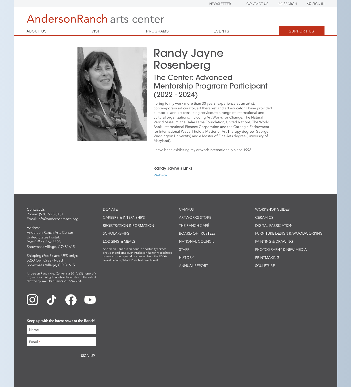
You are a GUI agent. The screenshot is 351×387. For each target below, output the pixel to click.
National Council (196, 241)
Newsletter (220, 4)
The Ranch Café (194, 225)
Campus (186, 209)
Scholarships (116, 233)
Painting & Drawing (274, 241)
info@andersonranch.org (58, 218)
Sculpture (265, 265)
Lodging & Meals (119, 241)
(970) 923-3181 (51, 214)
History (186, 257)
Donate (110, 209)
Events (221, 31)
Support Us (301, 31)
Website (160, 175)
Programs (157, 31)
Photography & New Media (281, 249)
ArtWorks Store (195, 217)
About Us (37, 31)
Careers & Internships (124, 217)
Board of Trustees (197, 233)
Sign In (318, 4)
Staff (184, 249)
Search (290, 4)
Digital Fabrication (274, 225)
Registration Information (128, 225)
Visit (96, 31)
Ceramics (264, 217)
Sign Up (88, 355)
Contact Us (257, 4)
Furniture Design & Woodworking (288, 233)
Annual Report (193, 265)
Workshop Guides (272, 209)
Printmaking (267, 257)
